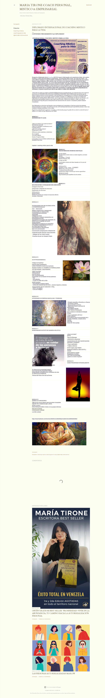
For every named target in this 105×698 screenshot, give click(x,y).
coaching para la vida (19, 33)
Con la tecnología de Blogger (52, 687)
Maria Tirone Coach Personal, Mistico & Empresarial (45, 7)
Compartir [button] (16, 24)
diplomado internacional (20, 35)
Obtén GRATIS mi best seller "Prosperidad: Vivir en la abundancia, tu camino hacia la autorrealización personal (60, 613)
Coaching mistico (18, 31)
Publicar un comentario (44, 619)
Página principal (26, 16)
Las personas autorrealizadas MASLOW (53, 673)
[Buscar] (89, 5)
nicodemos (57, 690)
